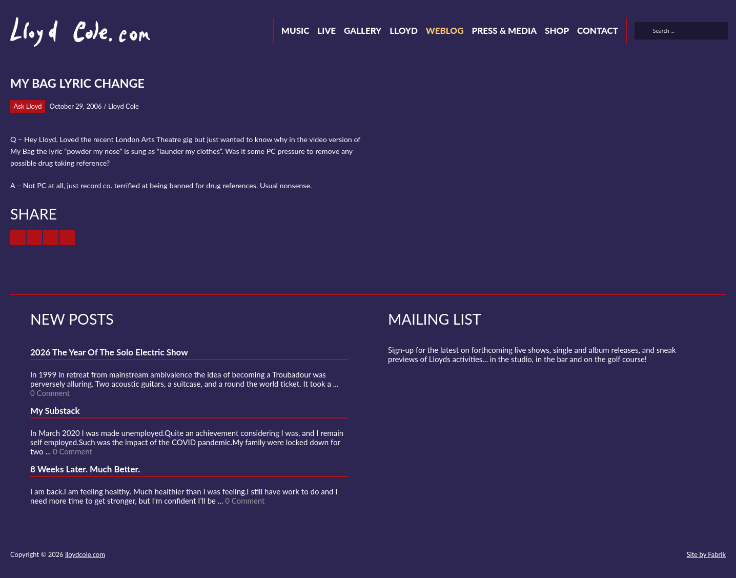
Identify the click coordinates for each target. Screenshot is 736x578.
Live (326, 30)
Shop (557, 30)
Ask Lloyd (28, 106)
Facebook (598, 555)
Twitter (580, 555)
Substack (672, 555)
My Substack (55, 410)
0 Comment (50, 392)
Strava (635, 555)
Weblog (445, 30)
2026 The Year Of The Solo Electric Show (109, 352)
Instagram (654, 555)
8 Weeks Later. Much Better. (85, 469)
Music (295, 30)
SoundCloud (617, 555)
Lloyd (404, 30)
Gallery (362, 30)
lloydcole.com (85, 554)
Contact (597, 30)
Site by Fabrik (706, 554)
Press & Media (504, 30)
